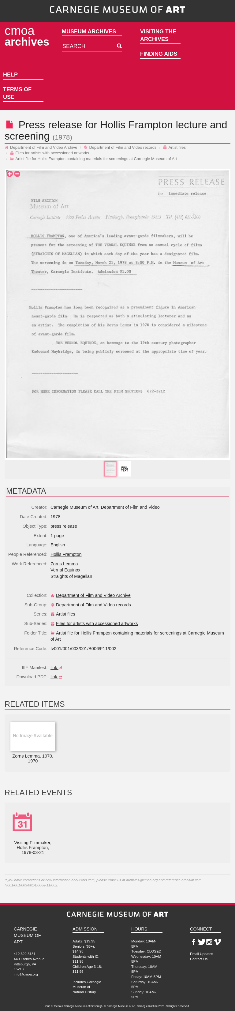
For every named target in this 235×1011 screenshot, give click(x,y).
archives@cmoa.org (142, 880)
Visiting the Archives (158, 35)
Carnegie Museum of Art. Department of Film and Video (105, 507)
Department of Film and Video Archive (41, 147)
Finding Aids (158, 54)
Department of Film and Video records (120, 147)
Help (10, 75)
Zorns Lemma (64, 563)
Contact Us (198, 959)
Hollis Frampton (136, 124)
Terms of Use (17, 93)
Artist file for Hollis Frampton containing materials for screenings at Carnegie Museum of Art (93, 158)
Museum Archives (89, 31)
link (57, 667)
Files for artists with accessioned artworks (49, 153)
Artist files (174, 147)
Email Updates (201, 954)
